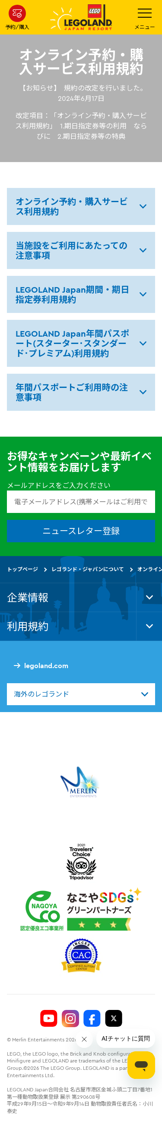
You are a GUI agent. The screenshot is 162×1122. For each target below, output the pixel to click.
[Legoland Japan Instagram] (70, 1018)
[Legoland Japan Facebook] (92, 1018)
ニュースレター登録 (81, 530)
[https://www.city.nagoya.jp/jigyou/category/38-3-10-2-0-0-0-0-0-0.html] (81, 909)
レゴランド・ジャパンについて (87, 569)
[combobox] (81, 694)
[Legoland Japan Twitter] (113, 1018)
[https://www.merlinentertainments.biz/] (81, 781)
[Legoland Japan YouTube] (48, 1018)
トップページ (22, 569)
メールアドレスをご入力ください (59, 485)
